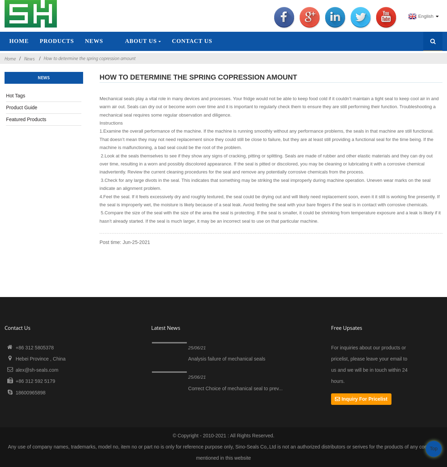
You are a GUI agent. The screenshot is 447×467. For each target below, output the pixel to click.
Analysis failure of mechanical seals (226, 359)
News (94, 41)
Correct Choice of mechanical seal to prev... (235, 388)
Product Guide (21, 107)
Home (19, 41)
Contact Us (192, 41)
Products (57, 41)
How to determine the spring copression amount (89, 58)
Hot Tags (15, 95)
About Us (143, 41)
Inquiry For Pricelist (364, 399)
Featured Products (26, 119)
